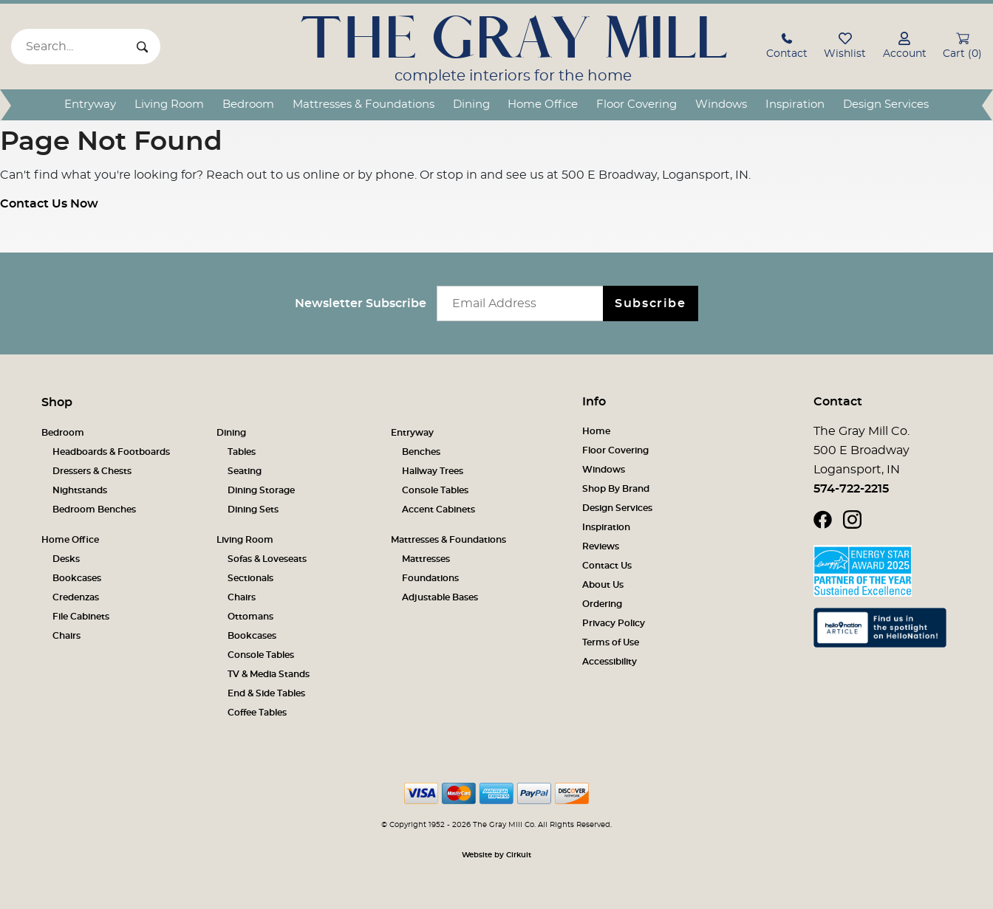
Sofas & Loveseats (267, 559)
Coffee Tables (257, 712)
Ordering (602, 604)
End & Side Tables (266, 693)
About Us (603, 584)
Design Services (886, 104)
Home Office (543, 104)
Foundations (430, 578)
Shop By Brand (615, 488)
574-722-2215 (851, 489)
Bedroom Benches (94, 509)
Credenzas (75, 597)
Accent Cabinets (438, 509)
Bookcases (76, 578)
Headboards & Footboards (111, 451)
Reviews (600, 546)
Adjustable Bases (440, 597)
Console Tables (435, 490)
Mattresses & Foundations (363, 104)
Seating (245, 471)
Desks (66, 559)
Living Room (169, 104)
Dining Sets (253, 509)
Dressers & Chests (92, 471)
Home (596, 431)
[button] (787, 47)
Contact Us (607, 565)
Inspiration (795, 104)
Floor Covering (636, 104)
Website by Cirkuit (496, 855)
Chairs (66, 635)
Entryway (90, 104)
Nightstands (79, 490)
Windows (721, 104)
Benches (421, 451)
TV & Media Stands (269, 674)
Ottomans (250, 616)
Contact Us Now (49, 204)
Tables (242, 451)
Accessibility (609, 661)
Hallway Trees (432, 471)
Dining (471, 104)
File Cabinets (80, 616)
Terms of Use (610, 642)
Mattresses (426, 559)
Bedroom (248, 104)
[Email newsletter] (523, 303)
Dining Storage (261, 490)
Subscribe (650, 303)
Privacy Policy (613, 623)
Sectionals (250, 578)
